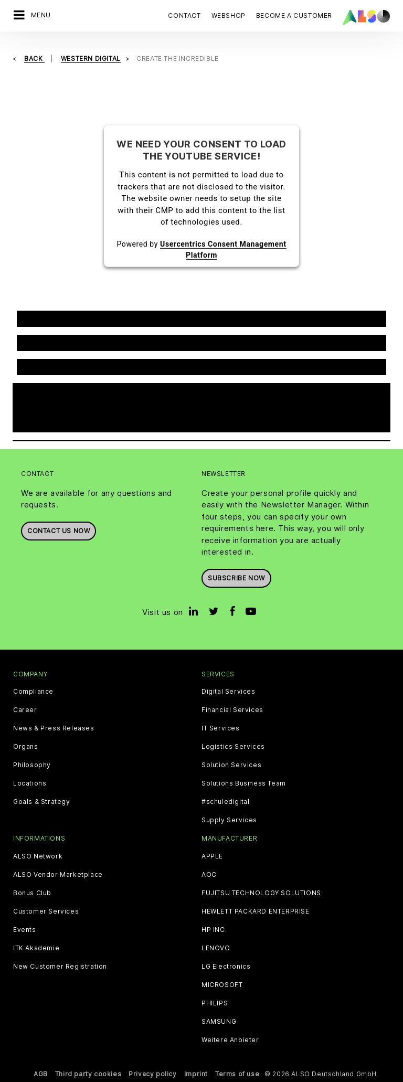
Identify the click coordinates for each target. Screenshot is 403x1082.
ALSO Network (37, 856)
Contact (184, 15)
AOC (209, 874)
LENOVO (216, 948)
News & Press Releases (53, 728)
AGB (41, 1074)
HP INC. (214, 930)
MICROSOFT (222, 985)
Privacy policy (152, 1074)
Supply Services (229, 820)
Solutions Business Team (244, 783)
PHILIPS (215, 1003)
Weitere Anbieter (230, 1040)
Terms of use (237, 1074)
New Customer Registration (60, 966)
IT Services (221, 728)
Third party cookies (88, 1074)
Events (24, 930)
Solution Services (231, 765)
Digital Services (229, 691)
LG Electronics (226, 966)
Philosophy (32, 765)
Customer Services (46, 911)
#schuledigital (225, 801)
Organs (25, 746)
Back (34, 58)
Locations (29, 783)
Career (25, 710)
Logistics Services (233, 746)
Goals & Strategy (41, 801)
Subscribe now (236, 578)
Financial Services (232, 710)
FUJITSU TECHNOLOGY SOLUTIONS (261, 893)
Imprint (196, 1074)
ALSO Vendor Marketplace (58, 874)
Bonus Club (32, 893)
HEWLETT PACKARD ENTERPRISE (256, 911)
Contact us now (58, 531)
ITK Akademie (36, 948)
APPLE (212, 856)
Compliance (33, 691)
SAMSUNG (219, 1021)
